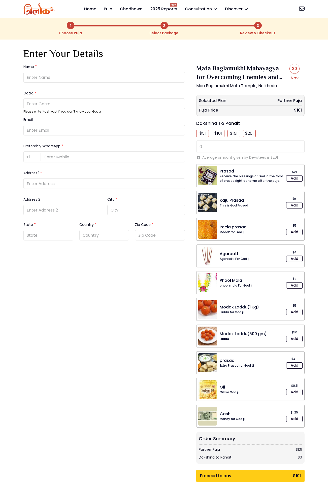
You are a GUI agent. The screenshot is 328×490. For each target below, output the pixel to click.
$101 (218, 133)
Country (86, 224)
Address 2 (31, 199)
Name (28, 66)
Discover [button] (236, 9)
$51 (203, 133)
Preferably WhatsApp (41, 146)
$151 (234, 133)
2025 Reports (163, 9)
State (28, 224)
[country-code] (32, 157)
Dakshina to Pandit (218, 123)
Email (28, 119)
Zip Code (143, 224)
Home (90, 9)
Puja (108, 9)
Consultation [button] (200, 9)
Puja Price (208, 110)
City (110, 199)
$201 (249, 133)
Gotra (28, 93)
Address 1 (31, 173)
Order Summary (217, 438)
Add (294, 178)
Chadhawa (131, 9)
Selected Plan (212, 100)
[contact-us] (302, 9)
